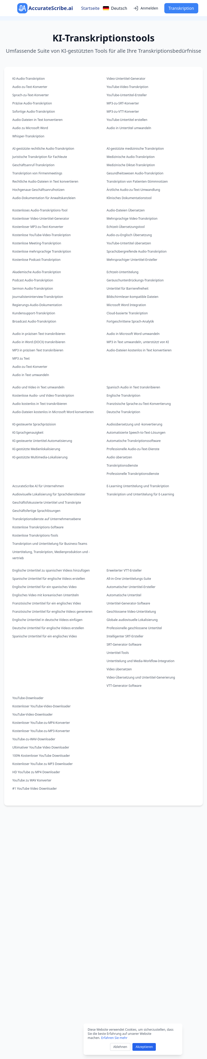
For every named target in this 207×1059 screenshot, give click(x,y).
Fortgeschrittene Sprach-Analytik (130, 321)
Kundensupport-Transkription (33, 313)
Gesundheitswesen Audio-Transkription (135, 173)
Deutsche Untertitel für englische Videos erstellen (48, 628)
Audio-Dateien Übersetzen (126, 210)
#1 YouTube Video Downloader (34, 788)
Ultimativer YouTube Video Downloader (40, 747)
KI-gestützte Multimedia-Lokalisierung (40, 457)
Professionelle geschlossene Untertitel (134, 628)
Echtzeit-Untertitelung (123, 272)
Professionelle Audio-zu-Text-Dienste (133, 449)
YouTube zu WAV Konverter (31, 780)
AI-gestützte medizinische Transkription (135, 148)
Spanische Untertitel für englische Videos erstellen (48, 578)
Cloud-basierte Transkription (127, 313)
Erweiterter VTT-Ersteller (124, 570)
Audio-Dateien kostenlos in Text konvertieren (139, 350)
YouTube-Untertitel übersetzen (129, 243)
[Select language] (115, 8)
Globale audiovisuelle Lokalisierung (132, 620)
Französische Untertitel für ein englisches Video (46, 603)
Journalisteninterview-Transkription (37, 297)
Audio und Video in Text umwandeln (38, 387)
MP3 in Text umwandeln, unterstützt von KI (138, 342)
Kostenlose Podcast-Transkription (36, 259)
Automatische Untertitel (124, 595)
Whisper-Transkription (28, 136)
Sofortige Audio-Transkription (33, 111)
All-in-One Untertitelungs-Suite (129, 578)
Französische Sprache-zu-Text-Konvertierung (139, 404)
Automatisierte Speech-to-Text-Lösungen (136, 432)
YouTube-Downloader (27, 698)
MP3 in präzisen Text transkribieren (37, 350)
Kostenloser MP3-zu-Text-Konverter (37, 227)
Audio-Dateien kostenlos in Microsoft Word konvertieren (53, 412)
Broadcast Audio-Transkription (34, 321)
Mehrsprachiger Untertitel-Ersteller (132, 259)
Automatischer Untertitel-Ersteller (131, 587)
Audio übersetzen (119, 457)
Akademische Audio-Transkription (36, 272)
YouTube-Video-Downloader (32, 714)
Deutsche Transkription (123, 412)
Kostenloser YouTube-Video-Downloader (41, 706)
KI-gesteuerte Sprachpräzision (34, 424)
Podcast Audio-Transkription (32, 280)
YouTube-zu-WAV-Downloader (33, 739)
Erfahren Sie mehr (114, 1038)
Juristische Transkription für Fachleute (39, 157)
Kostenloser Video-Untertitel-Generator (40, 218)
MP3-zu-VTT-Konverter (123, 111)
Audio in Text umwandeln (30, 375)
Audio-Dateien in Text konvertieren (37, 120)
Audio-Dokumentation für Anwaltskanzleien (44, 198)
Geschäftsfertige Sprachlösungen (36, 511)
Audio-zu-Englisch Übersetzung (129, 235)
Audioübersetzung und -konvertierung (135, 424)
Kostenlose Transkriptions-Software (38, 527)
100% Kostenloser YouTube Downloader (41, 755)
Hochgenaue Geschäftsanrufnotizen (38, 190)
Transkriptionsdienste (122, 465)
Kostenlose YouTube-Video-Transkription (41, 235)
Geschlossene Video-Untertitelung (131, 611)
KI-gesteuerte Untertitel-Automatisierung (42, 441)
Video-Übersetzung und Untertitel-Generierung (141, 677)
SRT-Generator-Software (124, 644)
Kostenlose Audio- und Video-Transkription (43, 395)
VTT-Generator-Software (124, 685)
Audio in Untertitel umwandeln (129, 128)
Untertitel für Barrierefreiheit (128, 288)
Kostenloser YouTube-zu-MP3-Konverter (41, 731)
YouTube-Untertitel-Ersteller (127, 95)
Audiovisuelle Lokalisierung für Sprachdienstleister (48, 494)
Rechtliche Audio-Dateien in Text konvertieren (45, 181)
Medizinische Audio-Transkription (131, 157)
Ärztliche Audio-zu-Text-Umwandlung (133, 190)
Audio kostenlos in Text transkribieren (39, 404)
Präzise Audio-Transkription (32, 103)
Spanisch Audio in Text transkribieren (133, 387)
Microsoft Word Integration (126, 305)
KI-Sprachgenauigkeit (27, 432)
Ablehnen (120, 1047)
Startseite (90, 8)
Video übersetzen (119, 669)
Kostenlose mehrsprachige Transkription (41, 251)
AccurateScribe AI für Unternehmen (38, 486)
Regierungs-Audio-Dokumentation (37, 305)
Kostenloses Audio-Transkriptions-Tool (39, 210)
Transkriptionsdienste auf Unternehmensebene (46, 519)
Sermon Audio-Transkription (32, 288)
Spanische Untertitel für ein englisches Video (44, 636)
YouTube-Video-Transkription (127, 87)
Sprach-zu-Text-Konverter (30, 95)
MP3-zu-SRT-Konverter (123, 103)
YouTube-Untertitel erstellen (127, 120)
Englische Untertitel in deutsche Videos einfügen (47, 620)
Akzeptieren (144, 1047)
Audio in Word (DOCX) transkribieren (38, 342)
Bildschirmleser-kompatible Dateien (132, 297)
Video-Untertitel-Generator (126, 78)
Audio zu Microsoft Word (30, 128)
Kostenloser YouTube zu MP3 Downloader (42, 764)
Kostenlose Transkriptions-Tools (35, 535)
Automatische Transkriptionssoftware (134, 441)
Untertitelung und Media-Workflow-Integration (141, 661)
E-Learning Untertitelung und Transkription (138, 486)
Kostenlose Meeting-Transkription (36, 243)
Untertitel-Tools (118, 653)
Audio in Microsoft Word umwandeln (133, 334)
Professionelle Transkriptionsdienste (133, 473)
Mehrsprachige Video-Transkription (132, 218)
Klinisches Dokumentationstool (129, 198)
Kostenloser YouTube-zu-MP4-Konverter (41, 722)
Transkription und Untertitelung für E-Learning (140, 494)
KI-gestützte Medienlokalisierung (36, 449)
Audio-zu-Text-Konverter (29, 87)
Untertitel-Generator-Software (128, 603)
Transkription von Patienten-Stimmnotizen (137, 181)
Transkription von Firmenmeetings (37, 173)
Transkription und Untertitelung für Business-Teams (49, 543)
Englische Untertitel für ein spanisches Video (44, 587)
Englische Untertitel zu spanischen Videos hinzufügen (51, 570)
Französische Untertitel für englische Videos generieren (52, 611)
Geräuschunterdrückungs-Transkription (135, 280)
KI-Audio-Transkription (28, 78)
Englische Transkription (123, 395)
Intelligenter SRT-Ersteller (125, 636)
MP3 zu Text (21, 358)
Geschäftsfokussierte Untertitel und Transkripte (46, 502)
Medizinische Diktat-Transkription (131, 165)
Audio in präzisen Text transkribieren (38, 334)
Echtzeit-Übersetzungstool (126, 227)
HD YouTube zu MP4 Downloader (36, 772)
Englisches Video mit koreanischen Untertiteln (45, 595)
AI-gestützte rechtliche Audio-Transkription (43, 148)
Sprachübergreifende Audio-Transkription (137, 251)
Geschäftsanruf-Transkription (33, 165)
